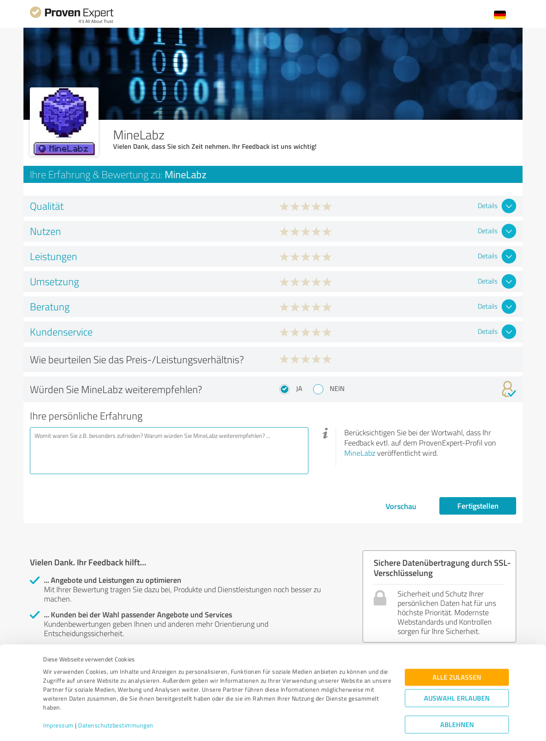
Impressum (58, 701)
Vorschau (401, 506)
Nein (337, 388)
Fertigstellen (478, 505)
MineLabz (359, 453)
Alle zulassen (457, 653)
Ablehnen (457, 700)
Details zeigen (333, 725)
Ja (299, 388)
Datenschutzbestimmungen (116, 701)
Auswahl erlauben (457, 674)
